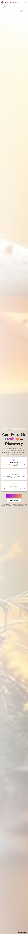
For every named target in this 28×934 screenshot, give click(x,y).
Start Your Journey (14, 496)
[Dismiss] (26, 932)
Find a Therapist (14, 500)
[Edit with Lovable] (22, 932)
